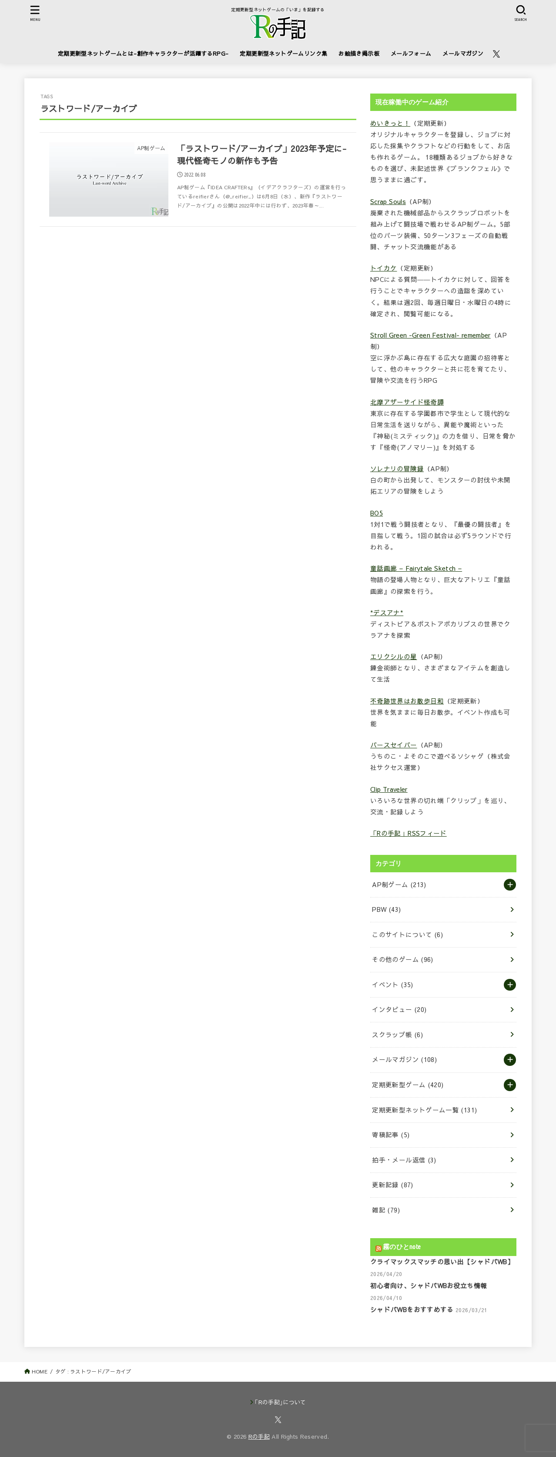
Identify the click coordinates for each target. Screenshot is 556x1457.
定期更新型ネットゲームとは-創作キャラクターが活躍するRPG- (143, 53)
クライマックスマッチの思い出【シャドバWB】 (442, 1261)
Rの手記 (259, 1436)
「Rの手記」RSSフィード (408, 833)
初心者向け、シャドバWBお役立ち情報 (428, 1285)
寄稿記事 (390, 1134)
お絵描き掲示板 (358, 53)
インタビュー (399, 1009)
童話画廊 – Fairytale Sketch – (416, 568)
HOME (39, 1371)
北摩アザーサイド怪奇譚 (407, 402)
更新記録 (392, 1184)
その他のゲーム (402, 959)
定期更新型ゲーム (407, 1084)
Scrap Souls (388, 201)
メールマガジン (462, 53)
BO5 (376, 513)
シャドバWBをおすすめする (412, 1309)
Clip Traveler (389, 789)
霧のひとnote (402, 1246)
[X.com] (496, 54)
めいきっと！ (390, 123)
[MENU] (35, 13)
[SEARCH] (521, 13)
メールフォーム (411, 53)
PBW (386, 909)
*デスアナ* (386, 612)
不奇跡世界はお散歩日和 (407, 701)
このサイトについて (407, 934)
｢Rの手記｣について (280, 1402)
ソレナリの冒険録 (397, 468)
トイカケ (383, 268)
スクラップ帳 (397, 1034)
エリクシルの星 (393, 656)
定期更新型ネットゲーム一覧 (424, 1109)
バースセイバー (393, 744)
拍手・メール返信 (404, 1160)
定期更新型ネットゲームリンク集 (283, 53)
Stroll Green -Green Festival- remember (430, 335)
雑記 (386, 1210)
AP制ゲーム (399, 884)
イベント (392, 984)
